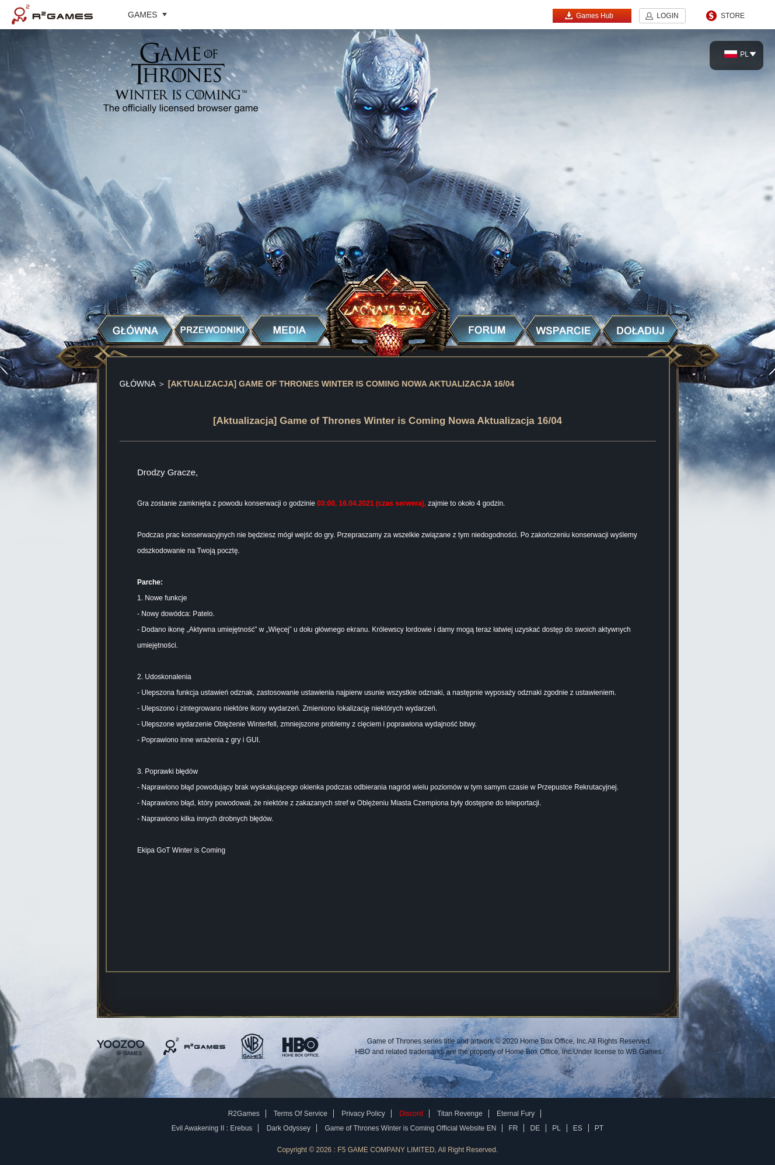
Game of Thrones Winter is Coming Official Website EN (410, 1128)
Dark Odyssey (288, 1128)
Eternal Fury (516, 1114)
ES (577, 1128)
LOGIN (667, 16)
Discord (411, 1114)
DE (535, 1128)
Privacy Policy (363, 1114)
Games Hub (588, 15)
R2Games (52, 14)
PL (736, 54)
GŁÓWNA (137, 383)
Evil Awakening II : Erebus (212, 1128)
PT (599, 1128)
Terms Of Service (300, 1114)
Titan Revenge (460, 1114)
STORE (733, 16)
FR (513, 1128)
